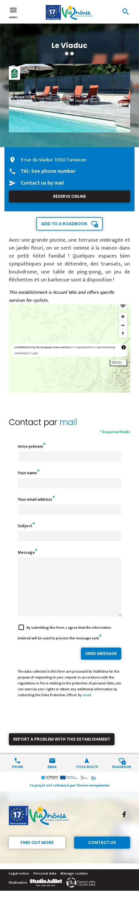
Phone (17, 776)
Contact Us (102, 853)
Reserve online (69, 196)
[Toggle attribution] (123, 347)
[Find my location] (123, 305)
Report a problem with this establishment (61, 750)
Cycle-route (87, 776)
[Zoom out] (123, 325)
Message (26, 552)
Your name (27, 473)
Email (52, 776)
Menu (13, 12)
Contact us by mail (42, 183)
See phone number (53, 171)
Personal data (44, 884)
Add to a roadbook (64, 224)
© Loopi (33, 353)
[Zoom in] (123, 316)
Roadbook (121, 776)
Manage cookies (74, 884)
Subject (25, 525)
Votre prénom (30, 446)
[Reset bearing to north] (123, 333)
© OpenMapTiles (83, 347)
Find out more (37, 853)
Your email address (35, 499)
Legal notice (19, 884)
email (86, 706)
